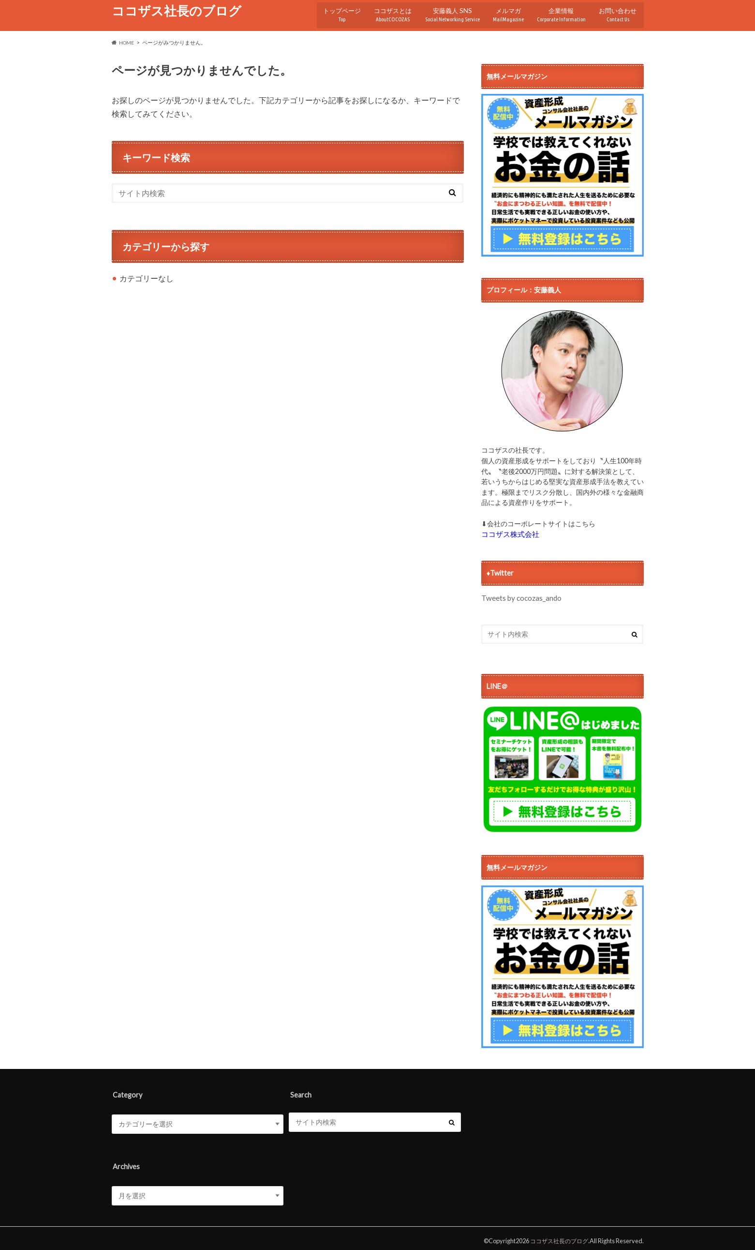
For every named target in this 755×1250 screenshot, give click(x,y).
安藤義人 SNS (441, 11)
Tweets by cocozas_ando (520, 593)
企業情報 (557, 11)
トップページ (326, 11)
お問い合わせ (617, 11)
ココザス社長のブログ (176, 10)
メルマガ (501, 11)
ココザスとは (379, 11)
